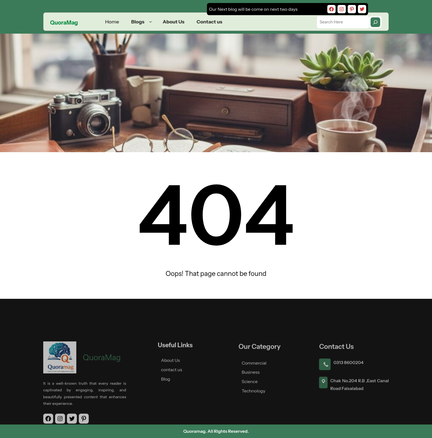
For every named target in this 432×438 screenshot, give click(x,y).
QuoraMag (64, 22)
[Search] (375, 22)
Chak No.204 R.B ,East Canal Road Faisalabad (359, 412)
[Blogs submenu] (150, 21)
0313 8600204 (348, 390)
